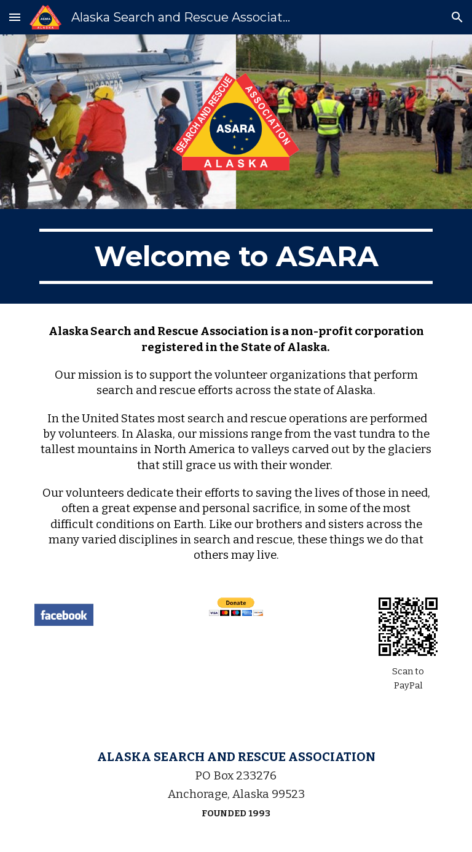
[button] (15, 17)
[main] (235, 256)
